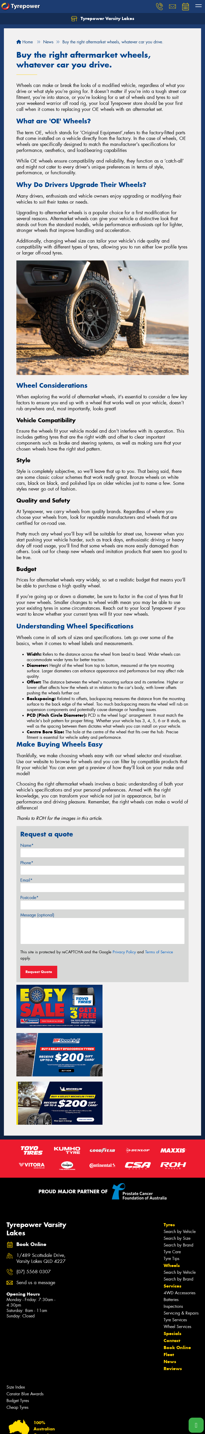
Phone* (26, 863)
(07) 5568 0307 (33, 1221)
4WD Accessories (179, 1242)
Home (24, 42)
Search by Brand (178, 1194)
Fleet (169, 1304)
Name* (27, 845)
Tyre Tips (171, 1208)
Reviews (173, 1318)
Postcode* (29, 897)
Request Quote (38, 971)
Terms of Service (159, 952)
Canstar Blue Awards (25, 1343)
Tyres (169, 1174)
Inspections (173, 1255)
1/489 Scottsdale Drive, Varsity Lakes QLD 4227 (41, 1208)
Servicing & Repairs (181, 1262)
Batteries (171, 1249)
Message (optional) (37, 915)
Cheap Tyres (17, 1356)
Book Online (177, 1297)
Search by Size (177, 1187)
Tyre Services (175, 1269)
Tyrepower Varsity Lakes (102, 19)
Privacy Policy (124, 952)
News (170, 1311)
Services (172, 1235)
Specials (172, 1283)
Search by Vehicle (180, 1181)
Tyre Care (172, 1201)
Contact (172, 1290)
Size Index (16, 1336)
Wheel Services (177, 1276)
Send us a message (35, 1232)
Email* (26, 880)
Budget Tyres (18, 1350)
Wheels (172, 1215)
